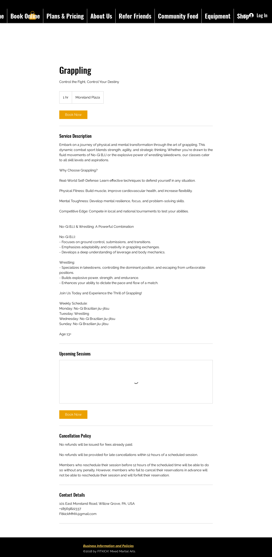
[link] (73, 114)
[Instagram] (245, 16)
